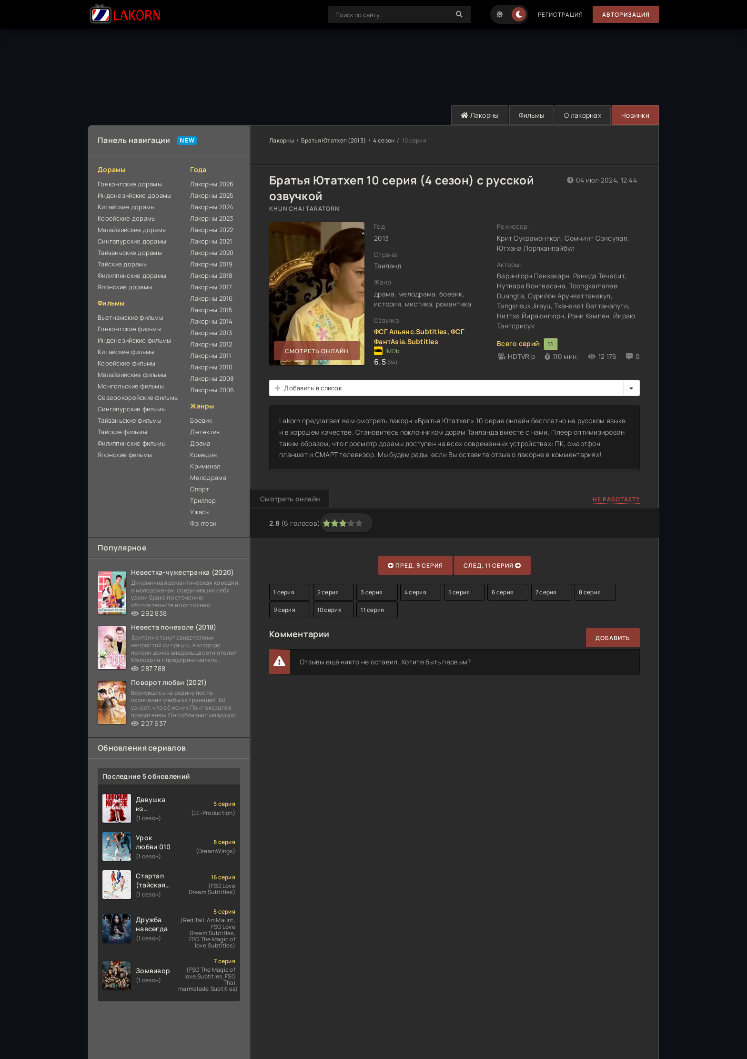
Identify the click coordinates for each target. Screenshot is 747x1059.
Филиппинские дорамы (132, 275)
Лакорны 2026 (211, 184)
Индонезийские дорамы (135, 195)
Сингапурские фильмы (132, 409)
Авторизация (626, 14)
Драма (200, 443)
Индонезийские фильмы (135, 340)
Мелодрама (208, 477)
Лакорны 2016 (211, 298)
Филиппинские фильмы (132, 443)
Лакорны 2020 (211, 252)
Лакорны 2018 (211, 275)
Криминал (205, 466)
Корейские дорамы (127, 218)
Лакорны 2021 (211, 241)
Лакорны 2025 (211, 195)
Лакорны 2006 (212, 390)
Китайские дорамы (126, 207)
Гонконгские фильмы (130, 329)
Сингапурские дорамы (132, 241)
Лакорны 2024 (211, 207)
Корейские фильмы (126, 363)
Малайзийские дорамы (132, 229)
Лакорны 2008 (212, 378)
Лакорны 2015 (211, 309)
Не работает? (616, 499)
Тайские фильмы (122, 432)
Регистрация (560, 14)
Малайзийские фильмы (132, 374)
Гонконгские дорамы (130, 184)
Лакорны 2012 (211, 344)
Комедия (203, 454)
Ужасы (200, 512)
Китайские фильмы (126, 351)
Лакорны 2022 (211, 229)
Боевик (201, 420)
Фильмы (532, 115)
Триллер (203, 500)
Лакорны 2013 (211, 332)
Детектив (205, 432)
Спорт (199, 489)
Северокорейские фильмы (138, 397)
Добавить (613, 638)
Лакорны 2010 (211, 367)
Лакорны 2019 (211, 264)
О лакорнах (582, 115)
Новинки (635, 115)
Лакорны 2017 (211, 287)
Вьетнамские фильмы (130, 317)
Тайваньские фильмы (130, 420)
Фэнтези (203, 523)
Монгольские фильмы (131, 386)
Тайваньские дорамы (130, 252)
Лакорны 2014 (211, 321)
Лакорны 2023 (211, 218)
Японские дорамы (125, 287)
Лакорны (480, 115)
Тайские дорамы (123, 264)
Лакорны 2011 (210, 355)
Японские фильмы (125, 454)
